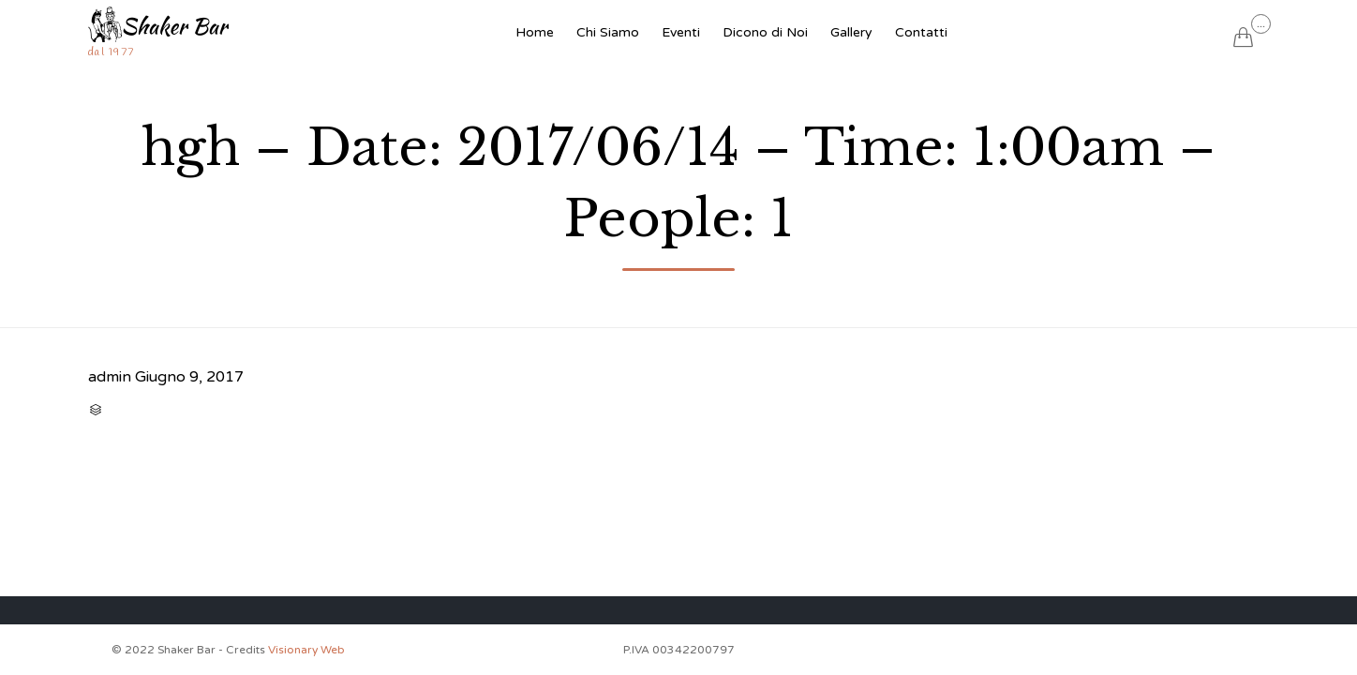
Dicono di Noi (765, 32)
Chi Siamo (607, 32)
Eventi (681, 32)
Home (534, 32)
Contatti (921, 32)
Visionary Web (306, 649)
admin (109, 377)
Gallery (851, 32)
